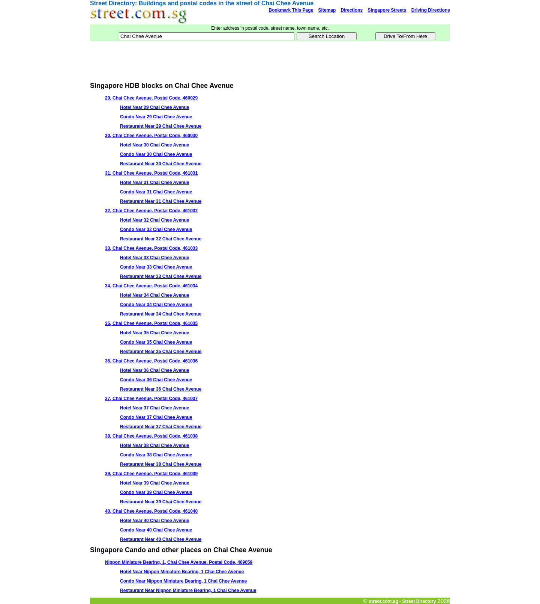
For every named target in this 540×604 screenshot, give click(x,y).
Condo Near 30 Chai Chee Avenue (156, 154)
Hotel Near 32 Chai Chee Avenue (154, 220)
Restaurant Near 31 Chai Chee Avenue (160, 201)
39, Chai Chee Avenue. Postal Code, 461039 (151, 473)
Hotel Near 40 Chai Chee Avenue (154, 520)
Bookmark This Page (290, 10)
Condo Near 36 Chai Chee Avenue (156, 379)
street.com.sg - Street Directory (402, 601)
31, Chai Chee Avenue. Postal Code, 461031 (151, 173)
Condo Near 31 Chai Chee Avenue (156, 192)
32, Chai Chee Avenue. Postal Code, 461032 (151, 210)
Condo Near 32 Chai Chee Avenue (156, 229)
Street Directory (112, 3)
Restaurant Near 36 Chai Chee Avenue (160, 389)
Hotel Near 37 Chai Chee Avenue (154, 408)
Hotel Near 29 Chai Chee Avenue (154, 107)
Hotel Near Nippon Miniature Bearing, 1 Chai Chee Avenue (182, 571)
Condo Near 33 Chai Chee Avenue (156, 267)
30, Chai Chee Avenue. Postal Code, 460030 (151, 135)
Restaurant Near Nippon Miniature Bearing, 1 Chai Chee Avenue (188, 590)
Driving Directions (430, 10)
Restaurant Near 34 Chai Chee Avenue (160, 314)
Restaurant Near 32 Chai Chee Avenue (160, 239)
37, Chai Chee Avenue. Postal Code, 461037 (151, 398)
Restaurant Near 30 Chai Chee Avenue (160, 163)
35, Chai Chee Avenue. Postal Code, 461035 (151, 323)
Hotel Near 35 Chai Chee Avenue (154, 332)
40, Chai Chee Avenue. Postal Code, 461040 (151, 511)
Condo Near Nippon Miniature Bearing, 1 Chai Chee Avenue (183, 581)
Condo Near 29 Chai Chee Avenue (156, 116)
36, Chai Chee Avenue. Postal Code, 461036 (151, 361)
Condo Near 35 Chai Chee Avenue (156, 342)
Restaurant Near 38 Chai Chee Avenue (160, 464)
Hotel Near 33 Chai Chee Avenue (154, 257)
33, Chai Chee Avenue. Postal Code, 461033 (151, 248)
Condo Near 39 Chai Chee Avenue (156, 492)
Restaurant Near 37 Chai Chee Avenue (160, 426)
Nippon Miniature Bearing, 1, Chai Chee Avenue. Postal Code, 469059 (178, 562)
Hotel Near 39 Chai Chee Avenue (154, 483)
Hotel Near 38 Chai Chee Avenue (154, 445)
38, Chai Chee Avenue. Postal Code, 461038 (151, 436)
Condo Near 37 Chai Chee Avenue (156, 417)
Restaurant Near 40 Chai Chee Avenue (160, 539)
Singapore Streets (387, 10)
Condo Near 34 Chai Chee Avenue (156, 304)
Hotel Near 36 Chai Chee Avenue (154, 370)
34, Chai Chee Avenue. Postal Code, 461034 (151, 285)
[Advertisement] (270, 58)
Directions (352, 10)
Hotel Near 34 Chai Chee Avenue (154, 295)
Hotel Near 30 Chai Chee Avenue (154, 145)
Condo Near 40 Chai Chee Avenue (156, 530)
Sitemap (327, 10)
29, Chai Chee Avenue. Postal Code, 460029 (151, 98)
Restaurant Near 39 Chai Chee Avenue (160, 501)
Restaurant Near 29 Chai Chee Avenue (160, 126)
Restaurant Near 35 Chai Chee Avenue (160, 351)
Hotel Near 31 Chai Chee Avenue (154, 182)
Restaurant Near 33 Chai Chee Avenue (160, 276)
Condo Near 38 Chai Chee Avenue (156, 455)
